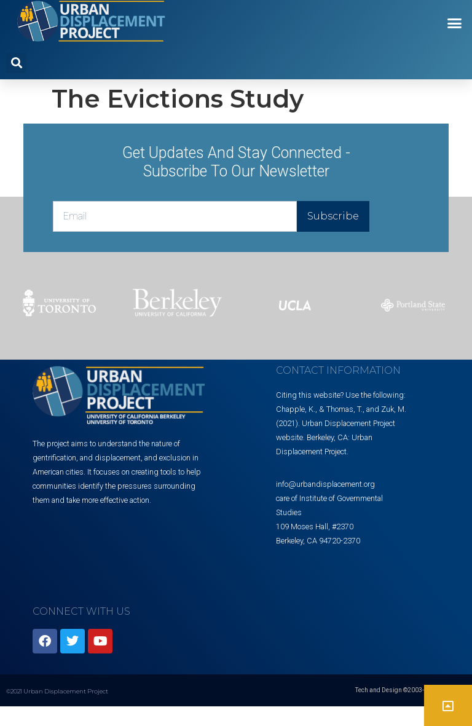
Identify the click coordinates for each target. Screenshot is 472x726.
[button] (454, 23)
